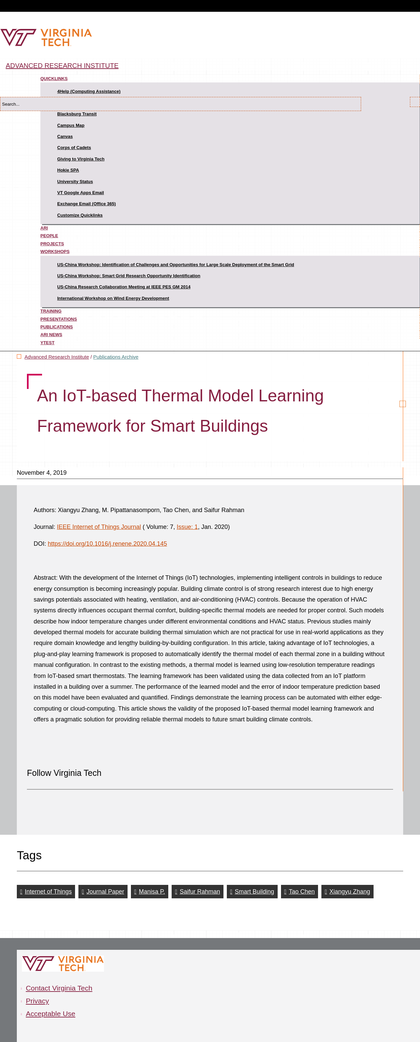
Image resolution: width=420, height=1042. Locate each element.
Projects (52, 243)
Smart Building (254, 891)
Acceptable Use (50, 1013)
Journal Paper (105, 891)
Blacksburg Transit (77, 113)
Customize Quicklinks (80, 215)
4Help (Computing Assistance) (88, 91)
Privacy (37, 1001)
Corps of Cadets (74, 147)
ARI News (51, 334)
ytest (47, 342)
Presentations (58, 319)
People (49, 235)
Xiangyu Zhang (349, 891)
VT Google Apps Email (80, 192)
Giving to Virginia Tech (80, 158)
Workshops (55, 251)
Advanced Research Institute (62, 65)
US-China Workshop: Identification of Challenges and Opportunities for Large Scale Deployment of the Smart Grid (175, 264)
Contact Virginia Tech (59, 988)
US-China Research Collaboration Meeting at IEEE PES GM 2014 (123, 286)
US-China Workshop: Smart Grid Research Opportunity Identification (128, 275)
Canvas (65, 136)
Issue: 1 (187, 527)
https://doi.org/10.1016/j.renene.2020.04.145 (107, 543)
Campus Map (70, 125)
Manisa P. (152, 891)
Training (51, 311)
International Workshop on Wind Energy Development (113, 298)
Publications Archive (115, 357)
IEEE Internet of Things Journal (99, 527)
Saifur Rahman (200, 891)
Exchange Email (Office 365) (86, 203)
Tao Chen (302, 891)
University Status (75, 181)
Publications (56, 326)
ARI (44, 227)
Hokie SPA (68, 170)
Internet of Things (48, 891)
